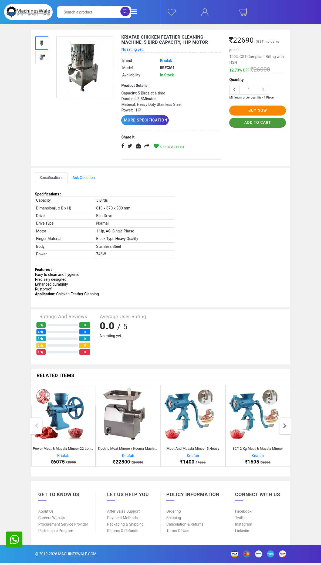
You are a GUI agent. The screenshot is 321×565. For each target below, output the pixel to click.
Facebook (243, 513)
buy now (257, 110)
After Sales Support (123, 513)
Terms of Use (177, 532)
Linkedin (242, 532)
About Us (46, 513)
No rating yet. (132, 49)
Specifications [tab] (51, 177)
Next (284, 427)
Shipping (173, 519)
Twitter (241, 519)
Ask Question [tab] (83, 177)
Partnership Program (55, 532)
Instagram (243, 526)
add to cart (257, 122)
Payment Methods (122, 519)
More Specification (143, 120)
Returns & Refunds (122, 532)
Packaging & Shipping (125, 526)
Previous (36, 427)
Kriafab (166, 60)
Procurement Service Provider (63, 526)
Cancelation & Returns (185, 526)
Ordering (173, 513)
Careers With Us (51, 519)
